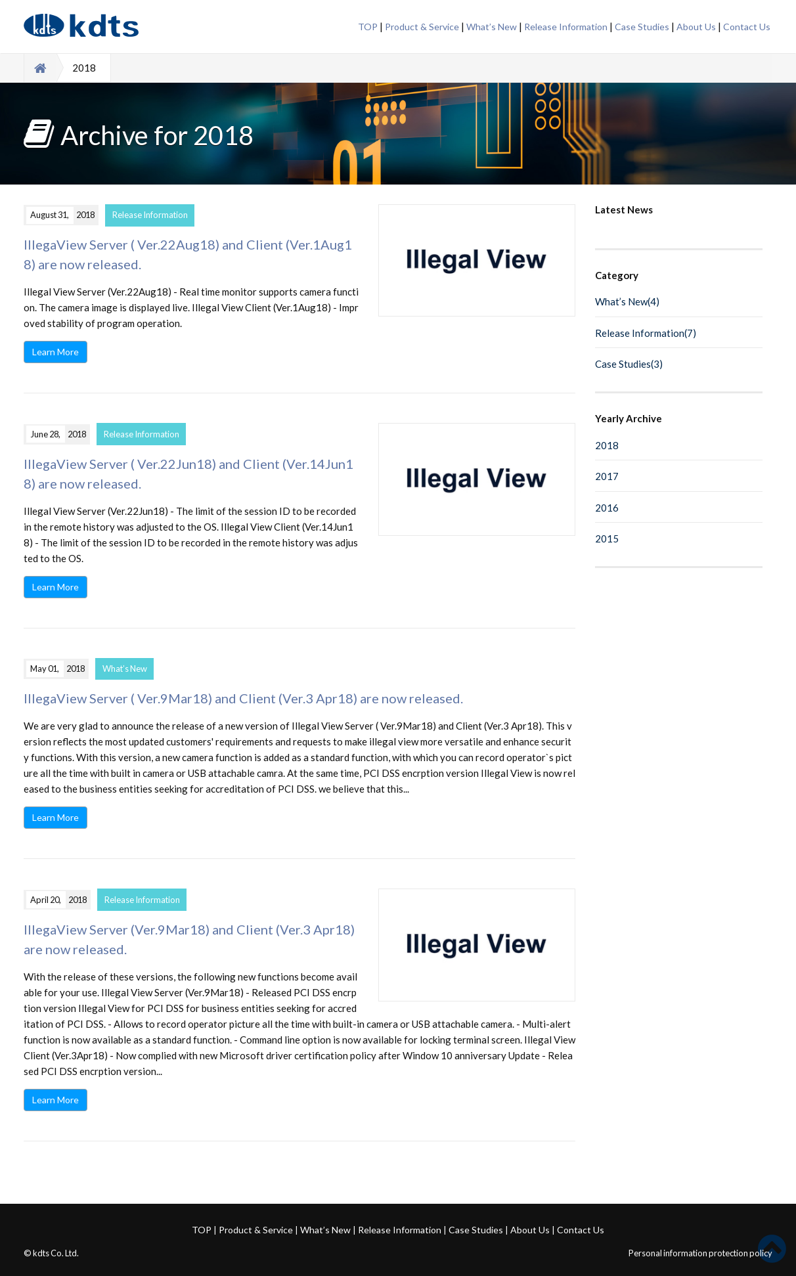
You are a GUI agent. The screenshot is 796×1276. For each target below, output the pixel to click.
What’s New (491, 26)
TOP (368, 26)
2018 (607, 445)
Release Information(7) (645, 333)
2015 (607, 538)
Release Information (566, 26)
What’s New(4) (627, 301)
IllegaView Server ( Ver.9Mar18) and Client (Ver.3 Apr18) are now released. (243, 698)
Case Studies (642, 26)
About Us (696, 26)
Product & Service (422, 26)
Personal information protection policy (700, 1253)
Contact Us (746, 26)
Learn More (55, 351)
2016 (607, 508)
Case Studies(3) (629, 364)
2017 (607, 476)
